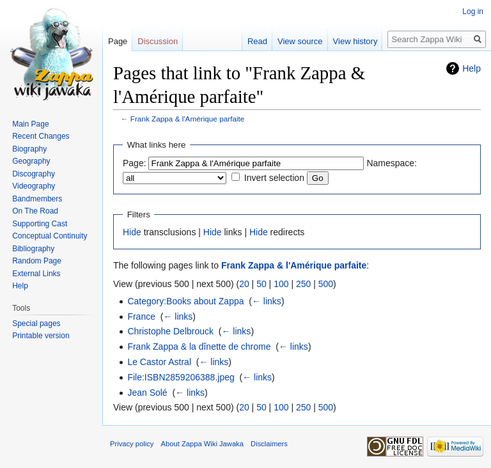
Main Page (30, 124)
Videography (33, 186)
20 (244, 284)
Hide (132, 232)
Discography (33, 173)
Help (471, 68)
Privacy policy (131, 444)
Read (257, 41)
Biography (29, 148)
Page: (134, 163)
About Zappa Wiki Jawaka (202, 444)
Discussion (157, 41)
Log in (472, 11)
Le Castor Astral (159, 362)
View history (355, 41)
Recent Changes (40, 136)
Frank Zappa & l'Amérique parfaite (187, 118)
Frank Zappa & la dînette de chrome (198, 346)
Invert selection (274, 178)
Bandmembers (37, 198)
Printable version (40, 335)
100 (281, 284)
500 (325, 284)
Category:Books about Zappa (185, 301)
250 (303, 284)
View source (300, 41)
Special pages (36, 323)
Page (117, 41)
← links (266, 301)
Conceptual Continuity (49, 235)
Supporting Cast (39, 223)
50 (261, 284)
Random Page (36, 260)
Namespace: (391, 163)
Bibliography (33, 248)
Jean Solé (147, 392)
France (141, 316)
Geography (31, 161)
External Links (36, 273)
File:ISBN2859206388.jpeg (180, 377)
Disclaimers (269, 444)
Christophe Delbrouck (170, 331)
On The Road (35, 211)
